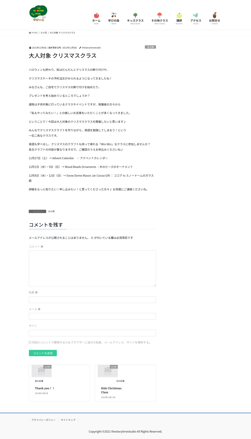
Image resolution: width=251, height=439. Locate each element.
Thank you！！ (45, 388)
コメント (36, 246)
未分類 (150, 47)
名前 (33, 292)
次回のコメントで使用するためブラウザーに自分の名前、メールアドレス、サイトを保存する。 (92, 342)
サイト (33, 326)
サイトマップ (68, 420)
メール (35, 309)
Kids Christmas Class (111, 390)
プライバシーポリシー (43, 420)
